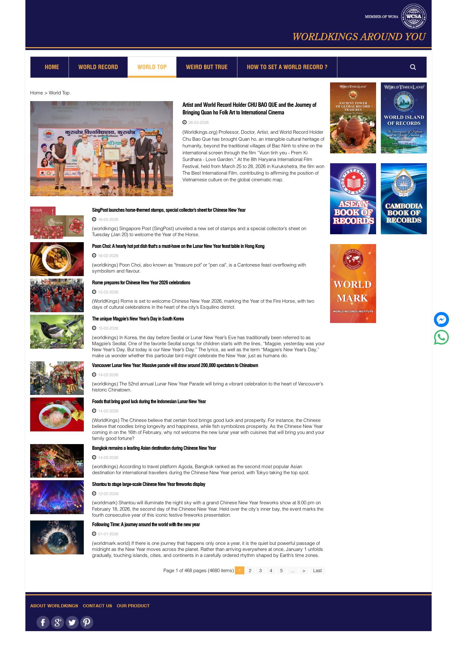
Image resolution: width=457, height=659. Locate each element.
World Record (98, 67)
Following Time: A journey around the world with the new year (146, 523)
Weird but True (207, 67)
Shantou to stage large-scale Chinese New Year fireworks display (148, 483)
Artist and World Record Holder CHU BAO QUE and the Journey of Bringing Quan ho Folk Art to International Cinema (249, 108)
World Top (152, 67)
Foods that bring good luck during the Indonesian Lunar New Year (149, 400)
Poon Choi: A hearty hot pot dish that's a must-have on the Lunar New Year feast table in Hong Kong (178, 245)
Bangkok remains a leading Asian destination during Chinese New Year (154, 446)
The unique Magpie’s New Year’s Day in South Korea (138, 318)
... (293, 569)
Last (317, 569)
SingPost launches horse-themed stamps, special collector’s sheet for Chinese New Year (168, 210)
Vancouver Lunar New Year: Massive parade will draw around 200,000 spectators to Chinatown (175, 364)
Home (52, 67)
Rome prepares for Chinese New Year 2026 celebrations (141, 282)
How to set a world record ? (287, 67)
